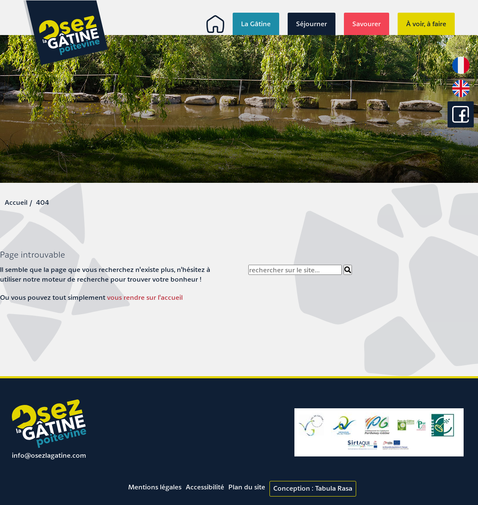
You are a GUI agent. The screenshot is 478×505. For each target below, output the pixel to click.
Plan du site (246, 487)
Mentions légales (154, 487)
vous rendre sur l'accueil (145, 297)
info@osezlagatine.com (49, 455)
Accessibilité (205, 487)
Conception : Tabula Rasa (312, 488)
